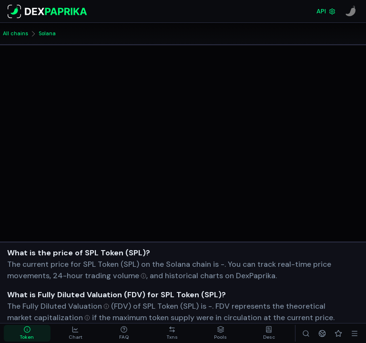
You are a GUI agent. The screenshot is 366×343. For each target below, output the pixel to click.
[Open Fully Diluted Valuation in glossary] (65, 306)
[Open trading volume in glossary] (115, 276)
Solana (47, 33)
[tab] (27, 333)
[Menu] (354, 333)
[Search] (306, 333)
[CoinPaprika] (350, 11)
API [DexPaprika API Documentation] (326, 11)
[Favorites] (338, 333)
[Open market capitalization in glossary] (48, 318)
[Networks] (322, 333)
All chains (15, 33)
